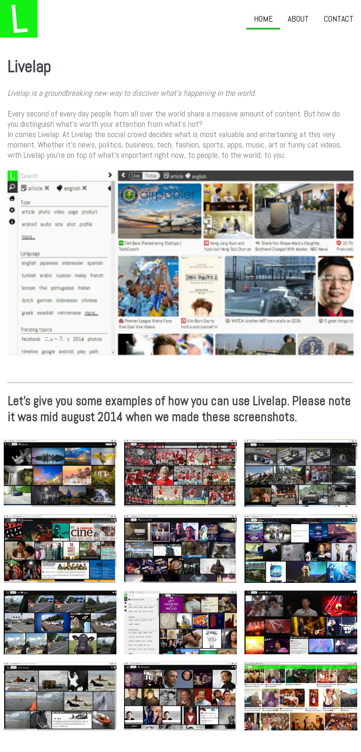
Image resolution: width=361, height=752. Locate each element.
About (298, 19)
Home (263, 19)
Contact (338, 19)
